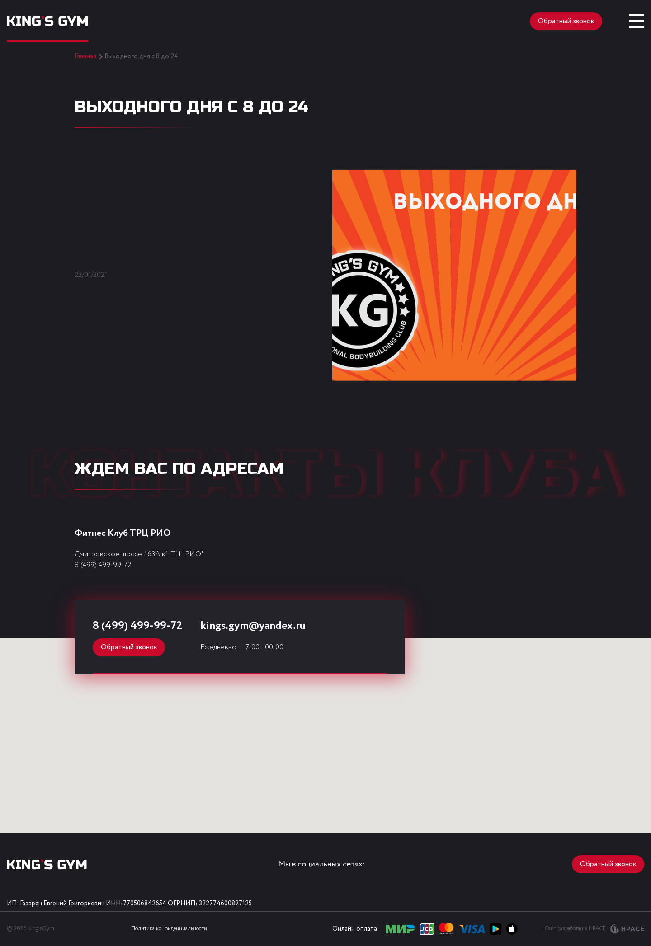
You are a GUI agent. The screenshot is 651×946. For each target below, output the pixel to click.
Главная (85, 56)
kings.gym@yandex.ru (253, 626)
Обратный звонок (566, 21)
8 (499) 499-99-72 (103, 565)
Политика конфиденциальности (169, 928)
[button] (321, 773)
